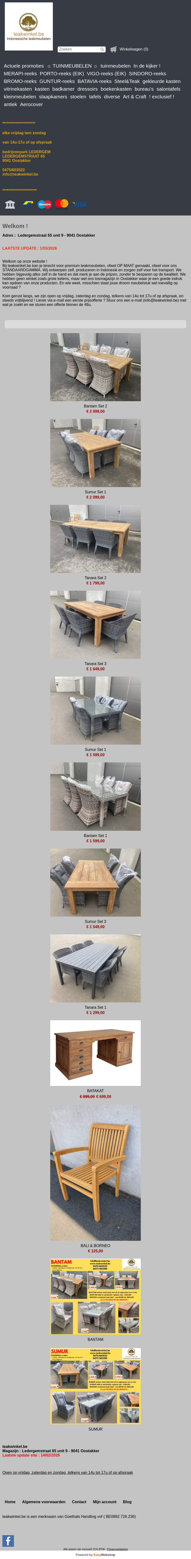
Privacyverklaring (117, 1549)
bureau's (144, 89)
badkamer (63, 89)
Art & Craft (134, 96)
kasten (42, 89)
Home (10, 1502)
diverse (112, 96)
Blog (127, 1502)
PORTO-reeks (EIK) (62, 73)
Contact (79, 1502)
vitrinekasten (18, 89)
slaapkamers (53, 96)
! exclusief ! (161, 96)
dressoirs (88, 89)
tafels (95, 96)
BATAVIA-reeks (94, 81)
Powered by (95, 1555)
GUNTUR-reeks (57, 81)
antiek (10, 104)
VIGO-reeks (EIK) (106, 73)
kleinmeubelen (20, 96)
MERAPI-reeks (20, 73)
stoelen (78, 96)
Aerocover (31, 104)
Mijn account (105, 1502)
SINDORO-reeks (147, 73)
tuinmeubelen (116, 66)
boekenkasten (116, 89)
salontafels (168, 89)
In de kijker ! (147, 66)
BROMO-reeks (20, 81)
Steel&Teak (127, 81)
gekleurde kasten (161, 81)
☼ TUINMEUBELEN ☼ (72, 66)
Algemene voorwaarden (44, 1502)
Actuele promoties (24, 66)
